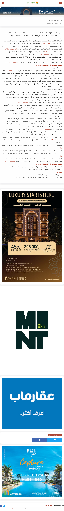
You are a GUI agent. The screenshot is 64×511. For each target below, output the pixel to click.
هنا (61, 148)
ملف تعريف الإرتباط (11, 49)
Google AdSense (41, 108)
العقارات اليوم (46, 44)
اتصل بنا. (59, 172)
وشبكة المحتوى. (41, 65)
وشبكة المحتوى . (41, 164)
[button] (51, 509)
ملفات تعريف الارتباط (42, 54)
